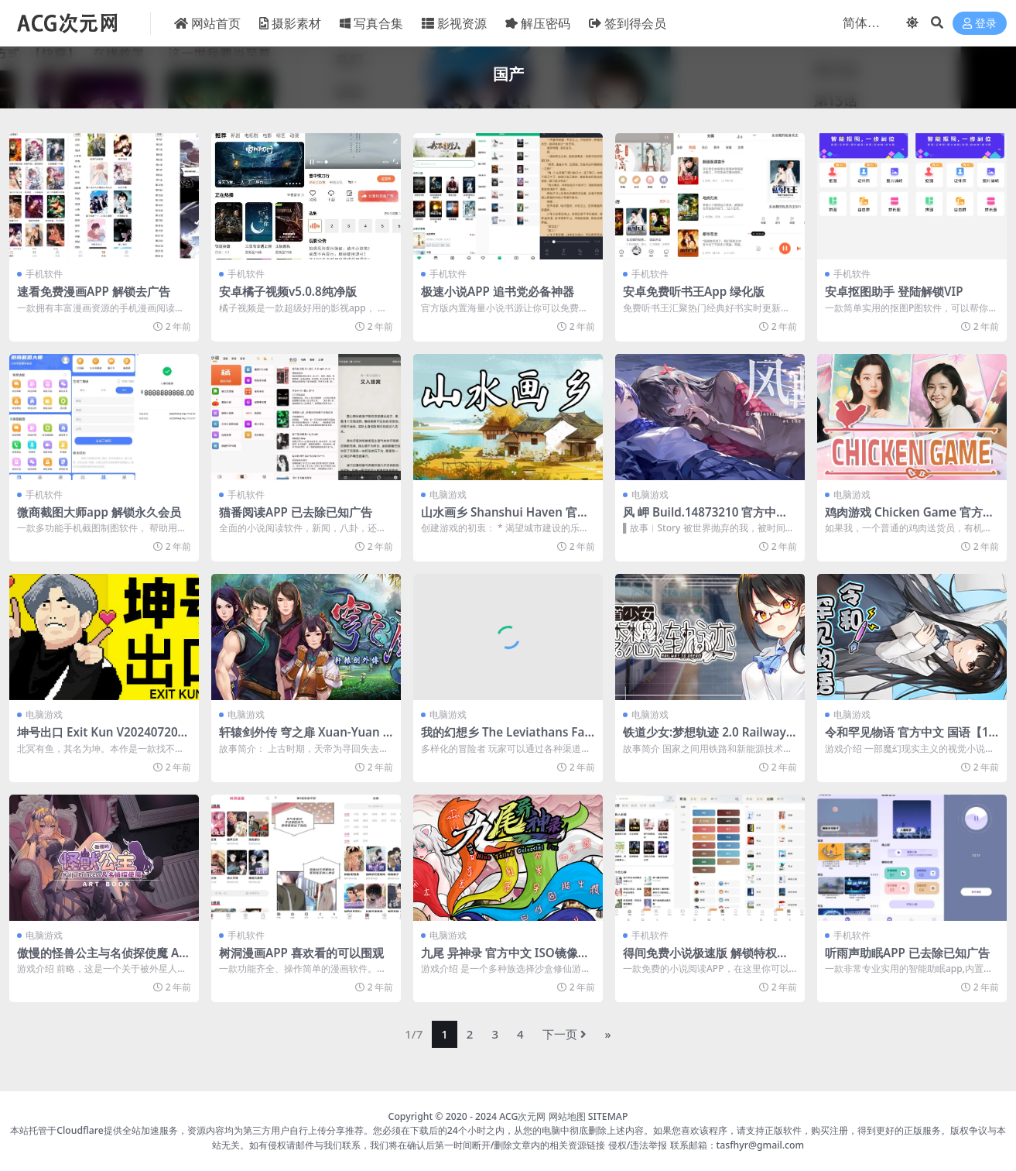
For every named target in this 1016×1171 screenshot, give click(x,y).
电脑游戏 (448, 494)
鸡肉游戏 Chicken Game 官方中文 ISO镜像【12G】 (909, 519)
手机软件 (44, 273)
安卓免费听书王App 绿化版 (694, 291)
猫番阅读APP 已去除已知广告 (295, 512)
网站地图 (567, 1116)
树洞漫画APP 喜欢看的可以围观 (301, 952)
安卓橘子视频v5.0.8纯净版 (288, 291)
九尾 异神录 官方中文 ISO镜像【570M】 (499, 959)
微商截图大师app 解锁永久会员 (99, 512)
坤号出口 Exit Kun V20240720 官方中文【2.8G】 (97, 739)
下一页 (564, 1034)
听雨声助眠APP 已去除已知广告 (907, 952)
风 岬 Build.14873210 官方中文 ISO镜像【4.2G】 (709, 519)
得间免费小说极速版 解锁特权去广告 (706, 959)
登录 (980, 23)
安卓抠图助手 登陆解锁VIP (894, 291)
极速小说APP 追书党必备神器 (497, 291)
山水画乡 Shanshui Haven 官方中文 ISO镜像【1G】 (505, 519)
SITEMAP (608, 1116)
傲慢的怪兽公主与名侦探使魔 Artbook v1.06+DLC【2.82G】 (103, 959)
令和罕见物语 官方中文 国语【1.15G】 (911, 739)
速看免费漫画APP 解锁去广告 (93, 291)
